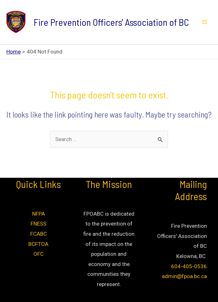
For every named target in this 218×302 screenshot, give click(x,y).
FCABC (38, 234)
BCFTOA (38, 244)
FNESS (38, 223)
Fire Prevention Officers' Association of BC (111, 22)
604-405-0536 (189, 266)
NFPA (38, 214)
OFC (38, 254)
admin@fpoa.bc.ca (184, 276)
